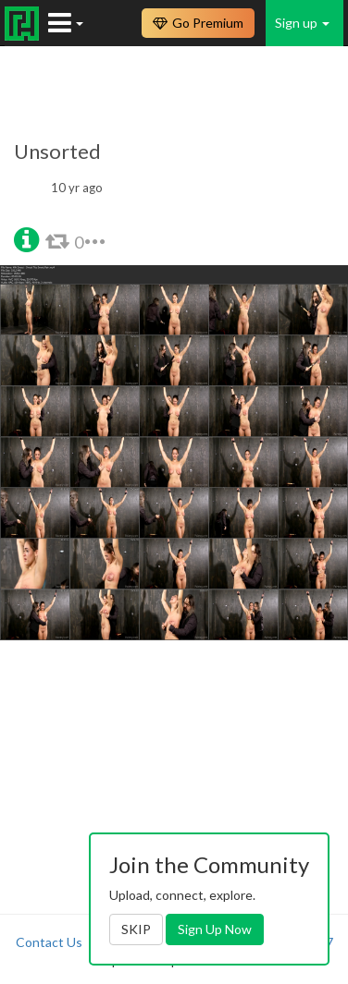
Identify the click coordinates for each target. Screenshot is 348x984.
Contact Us (49, 942)
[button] (26, 238)
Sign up (302, 22)
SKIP (136, 929)
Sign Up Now (215, 929)
